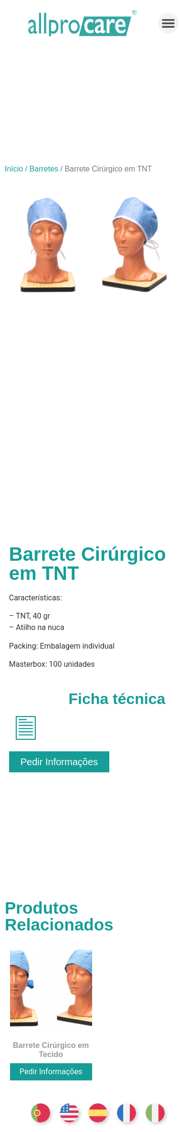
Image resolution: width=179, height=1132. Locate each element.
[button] (168, 23)
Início (14, 169)
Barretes (44, 169)
